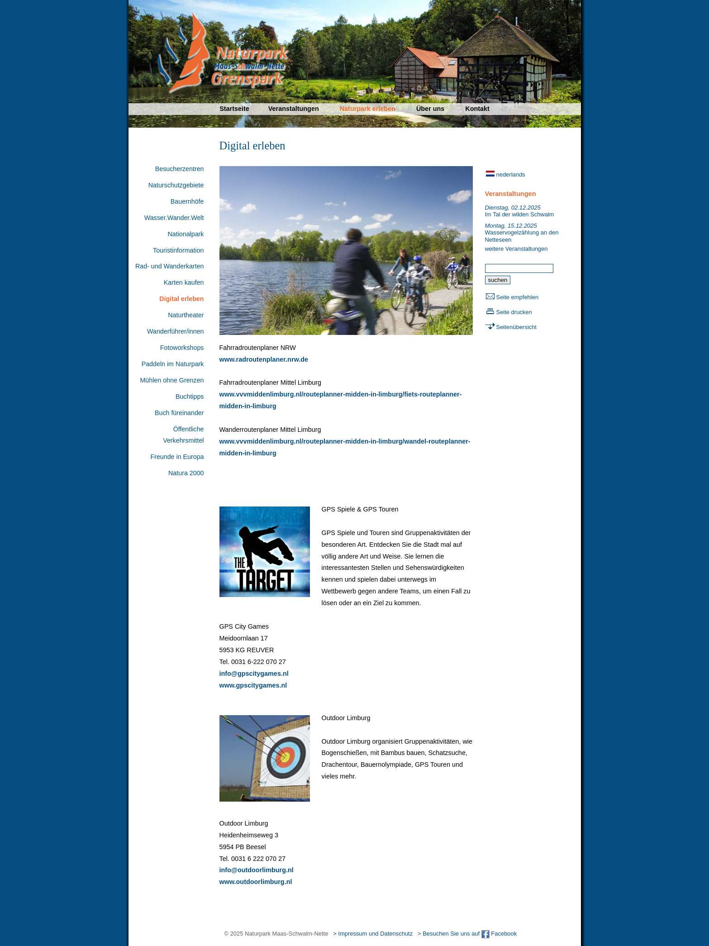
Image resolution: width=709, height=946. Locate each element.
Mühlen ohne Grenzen (172, 380)
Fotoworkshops (182, 347)
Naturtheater (186, 315)
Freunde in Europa (177, 456)
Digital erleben (181, 298)
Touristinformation (178, 250)
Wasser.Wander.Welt (174, 217)
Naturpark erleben (367, 108)
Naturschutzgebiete (176, 185)
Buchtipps (190, 396)
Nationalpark (185, 234)
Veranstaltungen (293, 108)
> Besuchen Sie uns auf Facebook (467, 933)
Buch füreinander (179, 412)
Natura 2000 (186, 473)
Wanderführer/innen (175, 331)
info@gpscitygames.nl (254, 673)
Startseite (234, 108)
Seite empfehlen (517, 297)
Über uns (430, 108)
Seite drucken (514, 312)
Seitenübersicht (516, 327)
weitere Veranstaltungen (516, 248)
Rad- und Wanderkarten (169, 266)
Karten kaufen (184, 282)
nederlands (510, 174)
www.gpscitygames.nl (253, 685)
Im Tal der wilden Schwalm (519, 211)
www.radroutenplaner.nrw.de (263, 359)
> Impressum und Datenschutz (373, 933)
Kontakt (477, 108)
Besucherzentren (179, 168)
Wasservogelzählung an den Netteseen (522, 232)
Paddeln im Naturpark (173, 364)
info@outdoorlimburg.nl (256, 870)
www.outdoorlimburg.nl (255, 881)
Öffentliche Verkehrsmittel (183, 434)
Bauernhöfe (187, 201)
